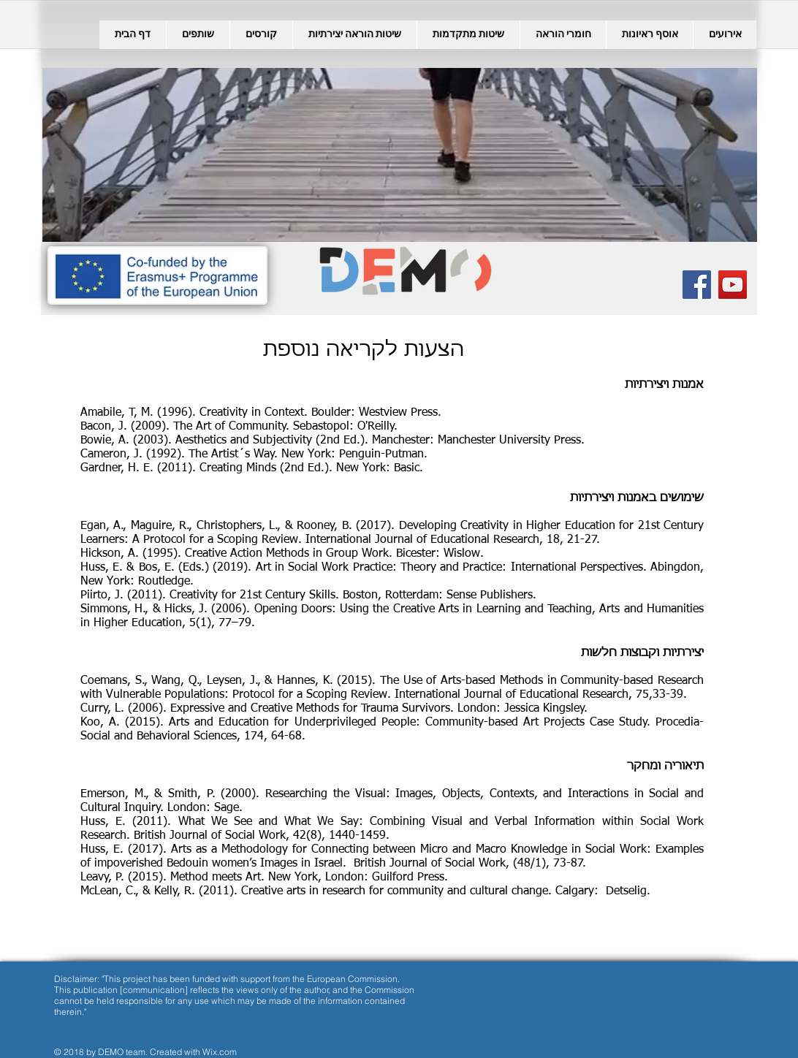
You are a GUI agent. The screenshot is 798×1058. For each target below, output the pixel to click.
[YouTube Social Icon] (732, 284)
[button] (260, 34)
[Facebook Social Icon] (697, 284)
